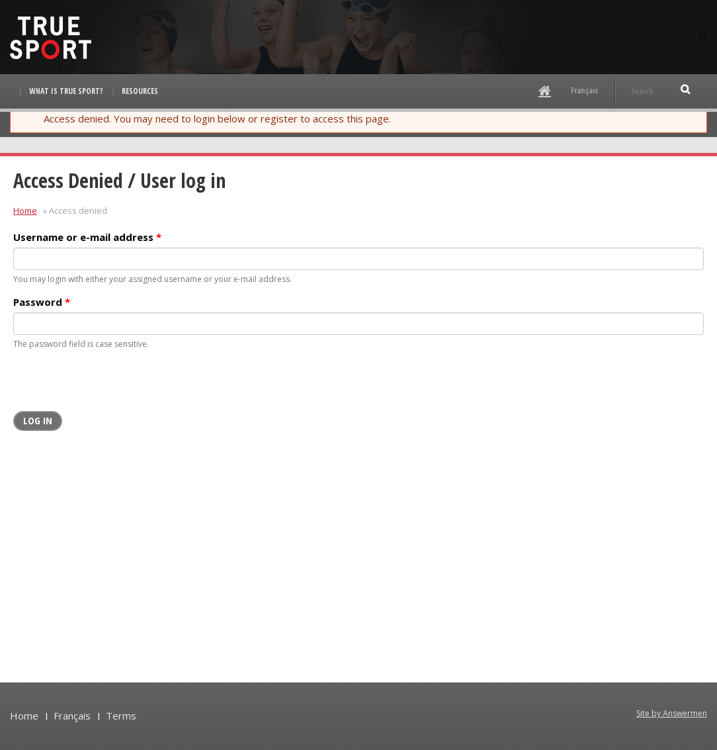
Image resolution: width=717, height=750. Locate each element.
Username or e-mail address (87, 237)
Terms (121, 715)
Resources (140, 91)
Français (584, 90)
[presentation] (113, 385)
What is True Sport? (66, 91)
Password (41, 301)
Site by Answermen (671, 713)
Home (25, 210)
